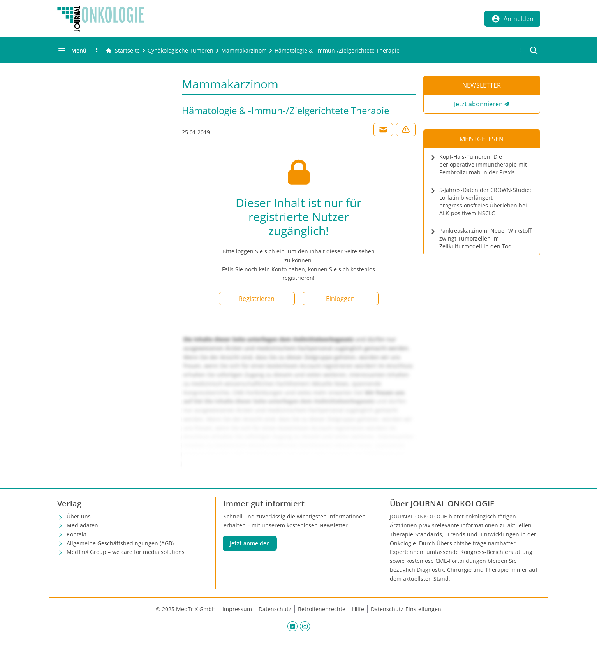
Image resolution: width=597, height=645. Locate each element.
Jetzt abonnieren (478, 104)
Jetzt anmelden (250, 543)
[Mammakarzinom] (244, 50)
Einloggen (340, 298)
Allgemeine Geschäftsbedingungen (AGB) (120, 543)
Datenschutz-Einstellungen (406, 609)
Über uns (79, 516)
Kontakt (76, 534)
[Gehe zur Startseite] (123, 50)
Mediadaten (82, 525)
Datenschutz (275, 609)
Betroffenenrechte (321, 609)
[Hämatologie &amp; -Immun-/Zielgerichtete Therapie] (337, 50)
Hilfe (358, 609)
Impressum (237, 609)
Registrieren (257, 298)
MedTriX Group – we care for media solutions (126, 551)
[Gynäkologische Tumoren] (180, 50)
